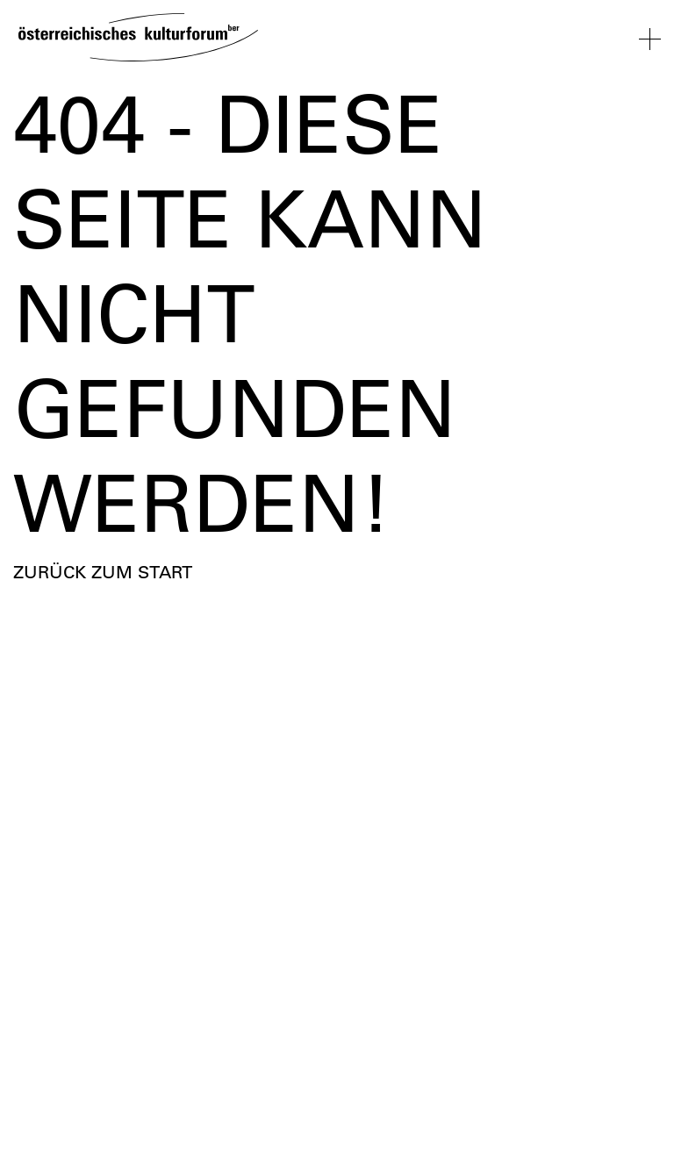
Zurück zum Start (102, 572)
